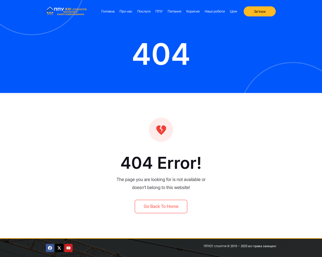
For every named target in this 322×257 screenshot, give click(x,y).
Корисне (193, 11)
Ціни (233, 11)
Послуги (144, 11)
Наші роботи (215, 11)
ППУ (159, 11)
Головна (108, 11)
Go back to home (161, 206)
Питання (174, 11)
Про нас (125, 11)
